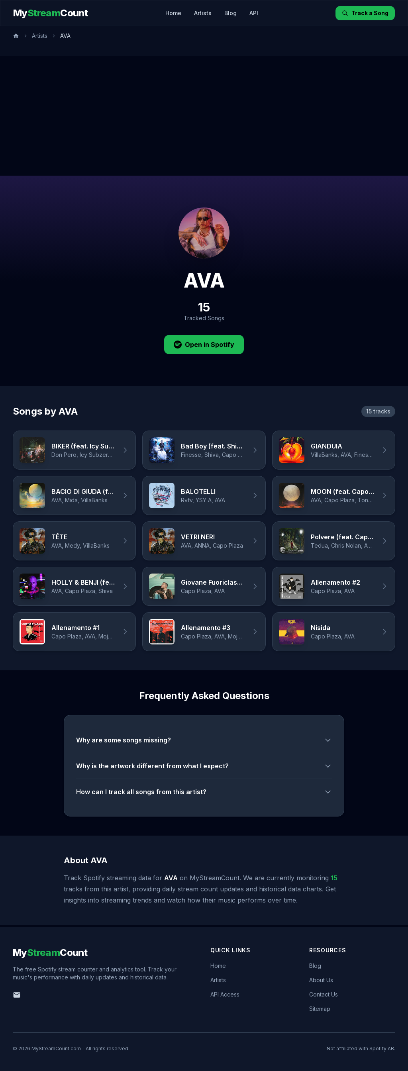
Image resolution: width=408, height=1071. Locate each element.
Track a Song (365, 13)
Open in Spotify (204, 345)
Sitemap (319, 1008)
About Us (321, 980)
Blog (230, 13)
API (253, 13)
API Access (224, 994)
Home (173, 13)
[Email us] (17, 995)
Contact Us (323, 994)
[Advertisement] (204, 116)
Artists (203, 13)
